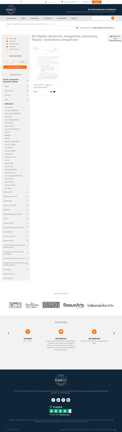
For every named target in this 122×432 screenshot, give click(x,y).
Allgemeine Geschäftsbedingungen (61, 393)
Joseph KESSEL (9, 179)
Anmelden (97, 2)
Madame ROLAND (10, 151)
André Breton (9, 154)
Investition (12, 46)
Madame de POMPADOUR (12, 113)
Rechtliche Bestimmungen (101, 391)
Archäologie (7, 269)
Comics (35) (45, 420)
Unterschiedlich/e (8, 274)
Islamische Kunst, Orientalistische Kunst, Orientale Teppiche (15, 264)
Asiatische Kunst (8, 232)
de (109, 2)
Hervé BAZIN (8, 123)
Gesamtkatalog (17, 24)
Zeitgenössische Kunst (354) (89, 421)
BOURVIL (7, 138)
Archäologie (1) (12, 420)
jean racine (8, 188)
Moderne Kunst (8, 192)
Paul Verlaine (9, 107)
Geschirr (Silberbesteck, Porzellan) (14, 258)
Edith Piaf (7, 132)
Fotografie (6, 209)
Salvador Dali (9, 166)
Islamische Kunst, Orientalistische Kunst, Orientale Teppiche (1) (85, 420)
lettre (6, 99)
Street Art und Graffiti (9, 205)
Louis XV (7, 160)
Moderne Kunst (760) (30, 421)
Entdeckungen (7, 201)
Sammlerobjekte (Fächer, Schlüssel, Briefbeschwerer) (14, 246)
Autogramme (9, 90)
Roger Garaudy (9, 126)
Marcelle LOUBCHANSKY (12, 141)
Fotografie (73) (64, 420)
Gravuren (7, 95)
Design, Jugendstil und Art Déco (13, 214)
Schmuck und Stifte (9, 236)
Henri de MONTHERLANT (12, 129)
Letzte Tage (13, 38)
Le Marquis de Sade (11, 157)
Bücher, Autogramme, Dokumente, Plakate (34, 24)
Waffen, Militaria (8, 278)
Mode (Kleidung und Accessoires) (13, 227)
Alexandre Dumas (10, 172)
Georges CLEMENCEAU (11, 110)
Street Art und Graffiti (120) (74, 421)
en (106, 2)
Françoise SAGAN (10, 185)
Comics (5, 218)
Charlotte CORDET (10, 144)
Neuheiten (12, 41)
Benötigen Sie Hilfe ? (26, 391)
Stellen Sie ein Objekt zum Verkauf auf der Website (46, 391)
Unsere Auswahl (14, 43)
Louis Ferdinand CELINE (12, 120)
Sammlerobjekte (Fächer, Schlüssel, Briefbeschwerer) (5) (52, 421)
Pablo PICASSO (9, 182)
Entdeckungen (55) (54, 420)
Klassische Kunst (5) (108, 420)
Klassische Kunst (8, 223)
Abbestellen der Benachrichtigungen (83, 391)
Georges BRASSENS (11, 169)
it (111, 2)
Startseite (8, 24)
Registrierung (86, 2)
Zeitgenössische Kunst (10, 196)
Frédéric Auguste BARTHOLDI (13, 175)
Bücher (7, 86)
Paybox (109, 429)
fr (103, 2)
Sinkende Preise (14, 49)
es (113, 2)
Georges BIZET (9, 163)
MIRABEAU (8, 135)
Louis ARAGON (9, 148)
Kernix (114, 429)
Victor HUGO (8, 116)
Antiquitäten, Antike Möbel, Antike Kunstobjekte (13, 253)
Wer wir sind (16, 391)
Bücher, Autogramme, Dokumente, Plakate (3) (29, 420)
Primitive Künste (8, 241)
